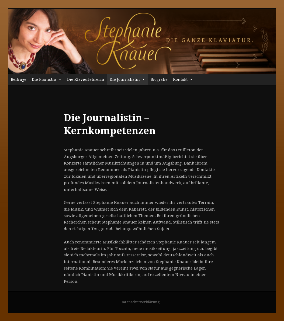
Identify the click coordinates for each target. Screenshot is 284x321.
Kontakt (183, 79)
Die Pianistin (47, 79)
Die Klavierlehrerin (85, 79)
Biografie (159, 79)
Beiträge (18, 79)
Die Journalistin (127, 79)
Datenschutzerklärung (140, 302)
